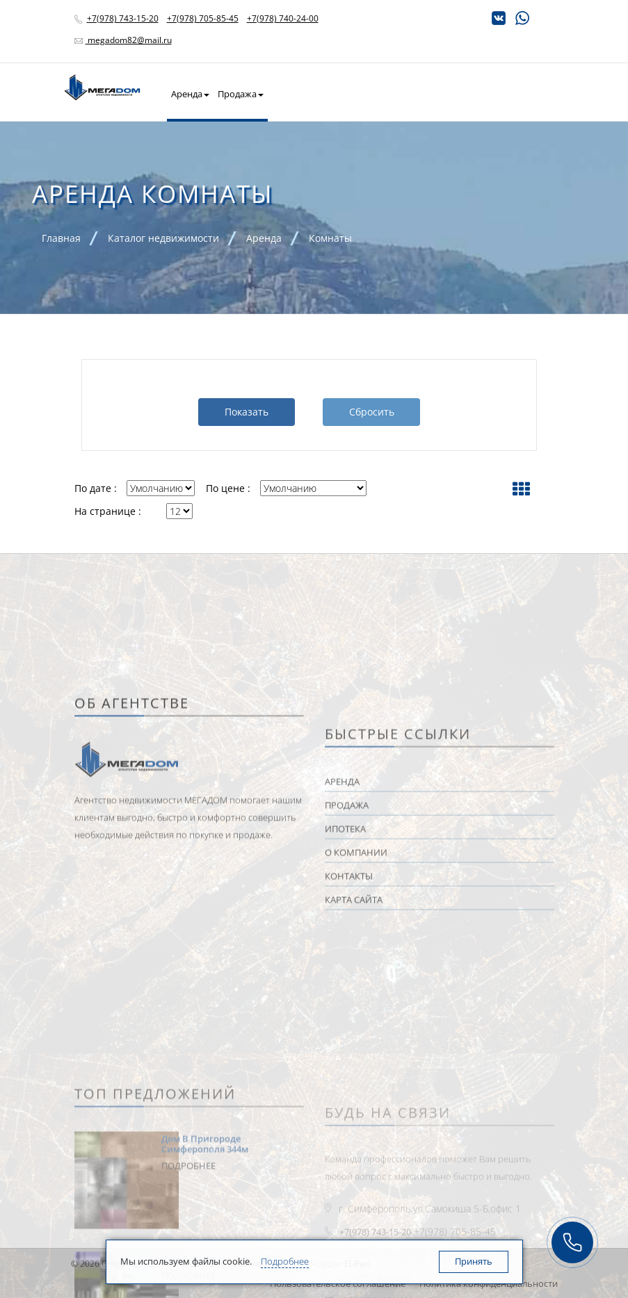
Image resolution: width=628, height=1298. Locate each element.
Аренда (190, 94)
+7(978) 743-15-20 (123, 18)
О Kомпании (459, 94)
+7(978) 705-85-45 (203, 18)
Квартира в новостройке (325, 94)
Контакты (515, 94)
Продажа (241, 94)
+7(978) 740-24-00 (283, 18)
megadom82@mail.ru (129, 40)
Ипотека (405, 94)
